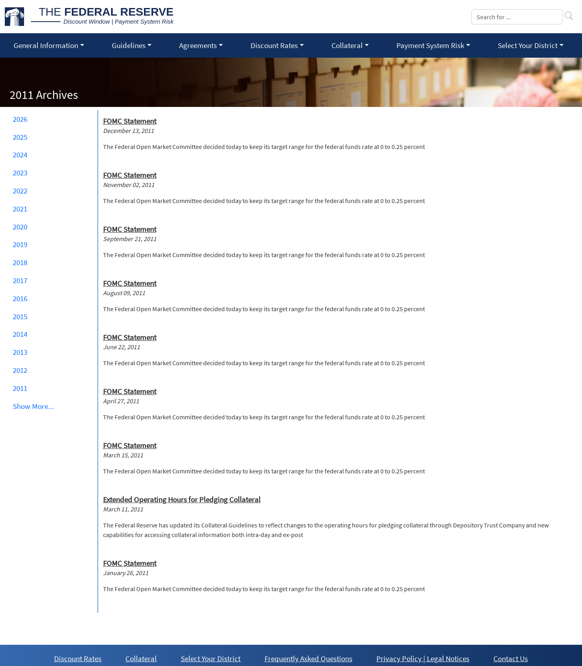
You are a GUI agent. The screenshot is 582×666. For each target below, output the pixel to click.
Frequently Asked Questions (308, 658)
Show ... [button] (33, 406)
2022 (20, 190)
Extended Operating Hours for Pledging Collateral (182, 499)
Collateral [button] (347, 45)
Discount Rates (77, 658)
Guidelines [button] (129, 45)
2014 (20, 334)
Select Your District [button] (528, 45)
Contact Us (510, 658)
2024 (20, 154)
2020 (20, 226)
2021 (20, 208)
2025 (20, 137)
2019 (20, 244)
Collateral (141, 658)
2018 (20, 262)
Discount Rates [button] (274, 45)
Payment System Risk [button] (430, 45)
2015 (20, 316)
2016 (20, 298)
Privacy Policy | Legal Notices (422, 658)
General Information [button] (46, 45)
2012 (20, 370)
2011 (20, 388)
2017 (20, 280)
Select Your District (210, 658)
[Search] (516, 16)
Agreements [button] (198, 45)
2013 (20, 352)
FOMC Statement (129, 121)
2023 (20, 172)
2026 (20, 119)
